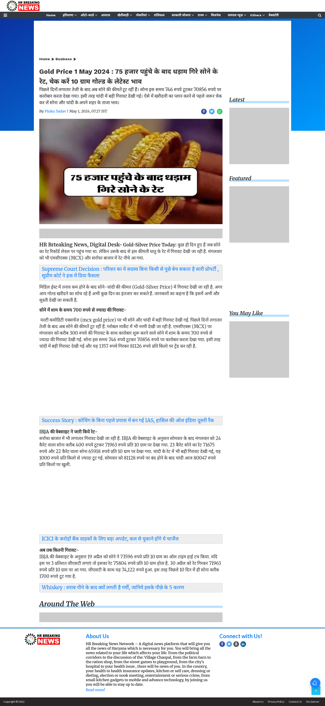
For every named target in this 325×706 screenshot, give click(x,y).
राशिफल (159, 15)
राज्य (201, 15)
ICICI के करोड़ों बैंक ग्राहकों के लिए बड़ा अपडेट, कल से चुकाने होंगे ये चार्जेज (110, 539)
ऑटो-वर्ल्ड (87, 15)
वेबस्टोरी (274, 15)
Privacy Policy (276, 701)
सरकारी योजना (181, 15)
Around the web (67, 604)
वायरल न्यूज (235, 15)
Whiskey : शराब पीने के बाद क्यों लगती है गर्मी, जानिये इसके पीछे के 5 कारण (113, 587)
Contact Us (295, 701)
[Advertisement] (131, 383)
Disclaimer (312, 701)
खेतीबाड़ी (123, 15)
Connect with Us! (240, 636)
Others (255, 15)
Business (64, 59)
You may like (246, 313)
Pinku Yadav (55, 111)
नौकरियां (141, 15)
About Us (97, 636)
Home (51, 15)
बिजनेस (216, 15)
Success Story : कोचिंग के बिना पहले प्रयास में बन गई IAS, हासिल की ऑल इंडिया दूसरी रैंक (128, 420)
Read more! (95, 690)
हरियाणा (68, 15)
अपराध (105, 15)
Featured (240, 178)
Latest (237, 99)
